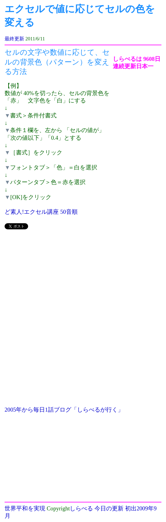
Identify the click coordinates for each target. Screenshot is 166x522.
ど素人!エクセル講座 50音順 (41, 212)
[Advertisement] (59, 277)
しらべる (81, 508)
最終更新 (14, 38)
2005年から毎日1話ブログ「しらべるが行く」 (64, 409)
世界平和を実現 (25, 508)
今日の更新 (109, 508)
